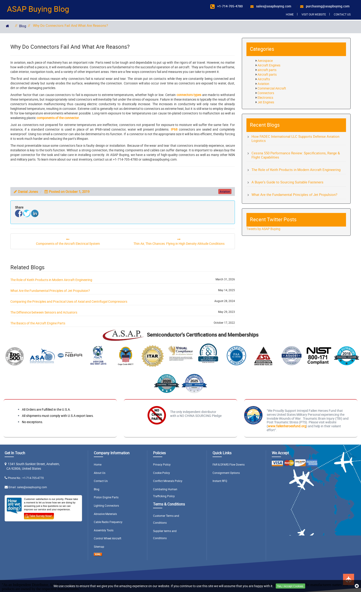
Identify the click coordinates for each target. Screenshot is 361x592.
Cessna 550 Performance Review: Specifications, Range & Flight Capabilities (296, 155)
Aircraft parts (267, 74)
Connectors (265, 93)
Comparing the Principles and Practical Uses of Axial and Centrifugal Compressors (68, 301)
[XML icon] (98, 555)
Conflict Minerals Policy (167, 481)
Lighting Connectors (106, 505)
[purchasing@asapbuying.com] (325, 6)
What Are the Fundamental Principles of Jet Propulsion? (50, 290)
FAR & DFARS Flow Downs (229, 464)
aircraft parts (266, 70)
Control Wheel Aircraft (107, 538)
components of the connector (58, 118)
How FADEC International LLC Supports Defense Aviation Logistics (295, 138)
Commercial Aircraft (271, 88)
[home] (7, 25)
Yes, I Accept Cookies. (290, 586)
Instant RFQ (220, 481)
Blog (22, 26)
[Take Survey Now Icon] (39, 515)
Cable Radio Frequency (108, 522)
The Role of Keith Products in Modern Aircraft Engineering (51, 280)
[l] (34, 213)
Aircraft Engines (268, 65)
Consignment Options (226, 473)
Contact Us (342, 14)
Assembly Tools (103, 530)
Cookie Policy (161, 473)
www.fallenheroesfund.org (287, 426)
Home (290, 14)
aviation (225, 191)
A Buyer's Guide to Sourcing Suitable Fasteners (287, 182)
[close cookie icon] (357, 586)
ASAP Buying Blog (38, 8)
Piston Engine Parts (106, 497)
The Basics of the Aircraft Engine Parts (37, 323)
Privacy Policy (162, 464)
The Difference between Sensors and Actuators (43, 312)
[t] (26, 213)
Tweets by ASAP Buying (263, 229)
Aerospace (265, 60)
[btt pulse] (348, 579)
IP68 (174, 129)
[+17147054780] (226, 6)
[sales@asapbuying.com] (270, 6)
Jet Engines (265, 102)
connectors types (189, 95)
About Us (99, 473)
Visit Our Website (314, 14)
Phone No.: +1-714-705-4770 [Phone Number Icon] (26, 478)
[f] (18, 213)
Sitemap (99, 546)
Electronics (265, 97)
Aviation (263, 83)
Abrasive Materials (105, 514)
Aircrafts (263, 79)
